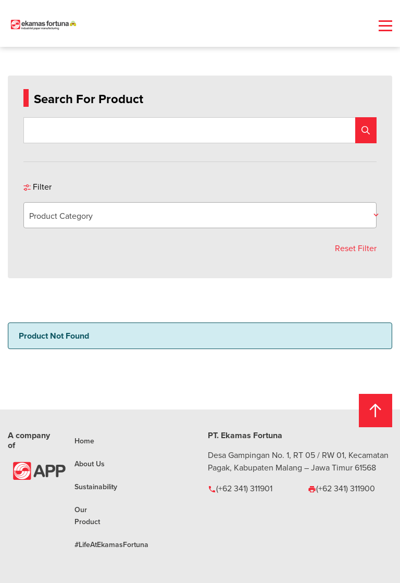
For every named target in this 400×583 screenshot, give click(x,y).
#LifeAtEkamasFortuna (111, 544)
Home (84, 441)
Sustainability (95, 486)
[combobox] (200, 215)
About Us (89, 463)
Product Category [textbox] (61, 215)
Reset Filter (356, 248)
